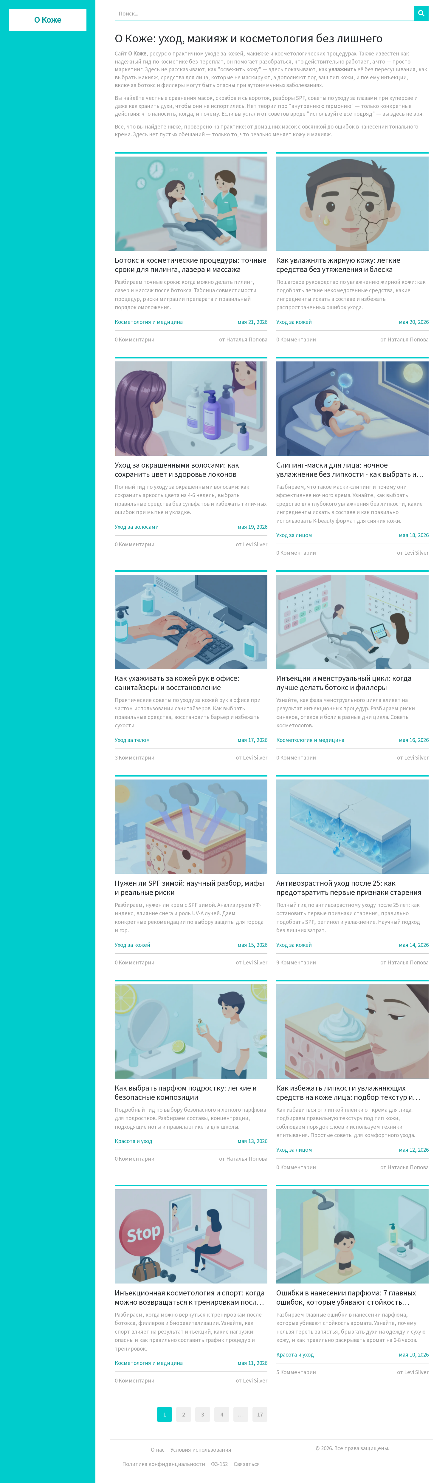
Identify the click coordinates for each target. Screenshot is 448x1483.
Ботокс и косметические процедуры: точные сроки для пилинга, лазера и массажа (190, 264)
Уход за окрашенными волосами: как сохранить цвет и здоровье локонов (177, 469)
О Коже (47, 20)
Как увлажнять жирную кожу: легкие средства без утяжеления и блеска (338, 264)
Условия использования (200, 1449)
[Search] (264, 13)
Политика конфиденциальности (163, 1463)
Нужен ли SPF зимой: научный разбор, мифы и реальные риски (189, 887)
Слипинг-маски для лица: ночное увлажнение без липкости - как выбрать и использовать (346, 469)
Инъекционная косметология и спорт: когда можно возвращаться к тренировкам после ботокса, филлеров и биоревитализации (190, 1297)
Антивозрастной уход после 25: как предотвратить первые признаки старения (348, 887)
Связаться (247, 1463)
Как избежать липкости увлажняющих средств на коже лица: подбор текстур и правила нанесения (344, 1092)
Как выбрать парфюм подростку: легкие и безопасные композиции (186, 1092)
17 (260, 1414)
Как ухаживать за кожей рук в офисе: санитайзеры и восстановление (177, 682)
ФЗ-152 (219, 1463)
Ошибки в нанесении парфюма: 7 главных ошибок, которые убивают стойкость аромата (346, 1297)
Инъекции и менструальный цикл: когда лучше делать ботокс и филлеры (344, 682)
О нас (158, 1449)
